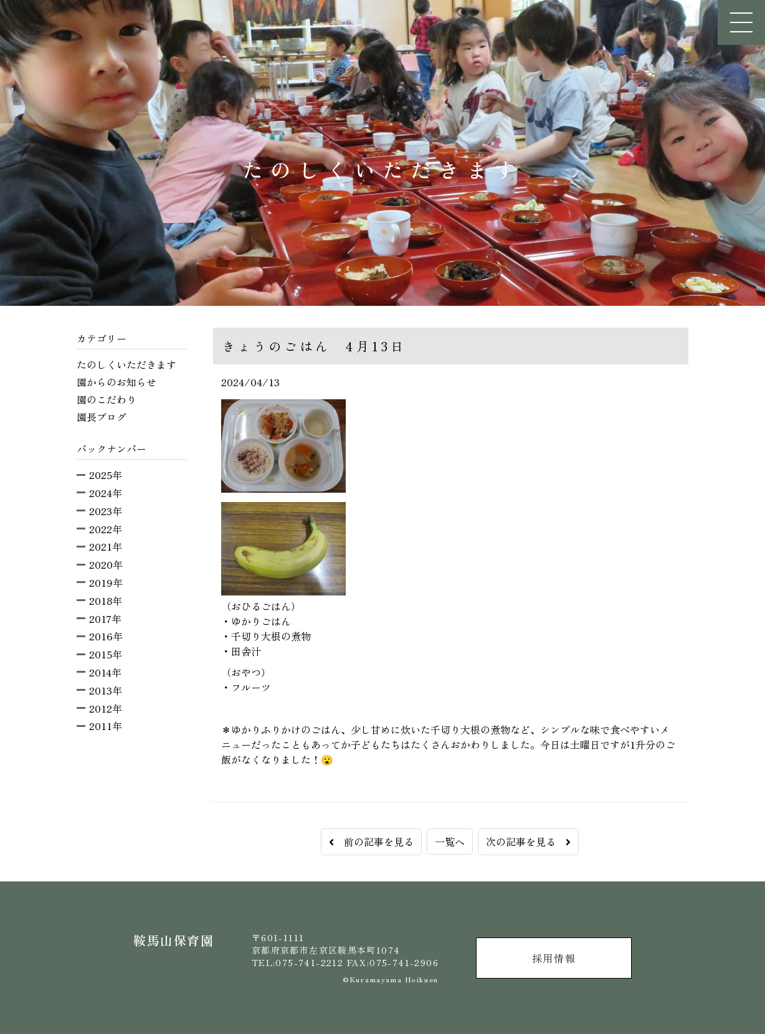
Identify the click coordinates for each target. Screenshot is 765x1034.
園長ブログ (101, 416)
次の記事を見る (528, 841)
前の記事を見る (371, 841)
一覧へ (450, 841)
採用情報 (554, 958)
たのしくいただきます (126, 364)
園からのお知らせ (116, 381)
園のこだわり (106, 399)
